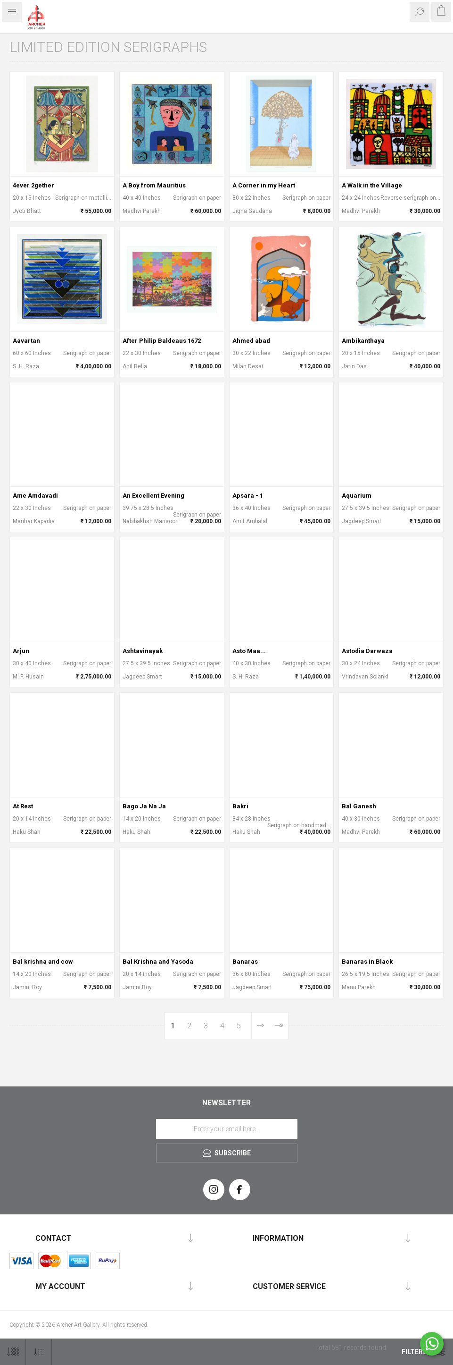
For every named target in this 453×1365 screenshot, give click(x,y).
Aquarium (356, 495)
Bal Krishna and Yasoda (158, 961)
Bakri (240, 806)
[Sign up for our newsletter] (226, 1129)
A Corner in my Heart (263, 185)
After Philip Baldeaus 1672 (162, 340)
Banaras (245, 961)
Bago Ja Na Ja (144, 806)
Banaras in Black (367, 961)
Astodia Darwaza (367, 650)
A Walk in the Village (372, 185)
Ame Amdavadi (35, 495)
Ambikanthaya (363, 340)
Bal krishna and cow (43, 961)
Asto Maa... (249, 650)
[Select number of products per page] (13, 1352)
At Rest (23, 806)
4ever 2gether (33, 185)
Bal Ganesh (359, 806)
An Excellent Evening (153, 495)
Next (260, 1026)
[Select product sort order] (39, 1352)
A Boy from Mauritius (154, 185)
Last (278, 1026)
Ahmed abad (251, 340)
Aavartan (26, 340)
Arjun (21, 650)
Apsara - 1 (247, 495)
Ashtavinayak (143, 650)
